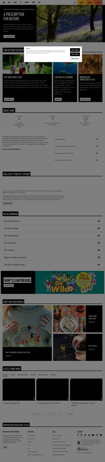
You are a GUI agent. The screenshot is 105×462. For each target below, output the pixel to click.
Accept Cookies (75, 50)
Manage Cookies (75, 58)
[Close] (80, 48)
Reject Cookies (75, 54)
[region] (53, 54)
